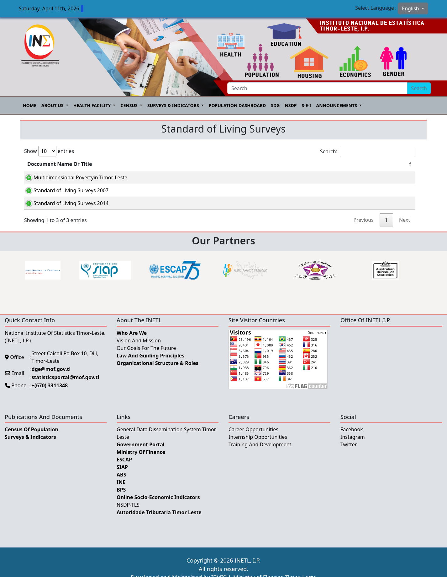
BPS (121, 496)
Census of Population (31, 436)
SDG (275, 105)
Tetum (288, 179)
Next (404, 226)
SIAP (122, 473)
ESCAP (124, 466)
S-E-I (306, 105)
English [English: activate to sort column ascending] (383, 164)
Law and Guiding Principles (150, 362)
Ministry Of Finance (141, 458)
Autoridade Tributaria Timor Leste (159, 518)
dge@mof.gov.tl (51, 375)
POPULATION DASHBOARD (237, 105)
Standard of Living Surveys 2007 (64, 192)
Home (29, 105)
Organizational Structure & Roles (157, 369)
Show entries (49, 151)
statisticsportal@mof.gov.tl (65, 383)
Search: (367, 151)
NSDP (291, 105)
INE (121, 488)
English (411, 8)
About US (53, 105)
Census (129, 105)
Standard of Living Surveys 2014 (64, 207)
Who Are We (132, 339)
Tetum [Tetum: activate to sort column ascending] (287, 164)
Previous (364, 226)
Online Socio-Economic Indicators (158, 503)
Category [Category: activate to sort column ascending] (187, 164)
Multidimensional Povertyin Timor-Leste (74, 177)
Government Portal (141, 451)
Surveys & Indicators (173, 105)
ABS (121, 481)
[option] (81, 276)
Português (332, 179)
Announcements (337, 105)
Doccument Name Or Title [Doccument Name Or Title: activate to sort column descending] (59, 164)
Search (419, 88)
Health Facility (92, 105)
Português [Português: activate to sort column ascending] (332, 164)
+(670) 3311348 (50, 392)
